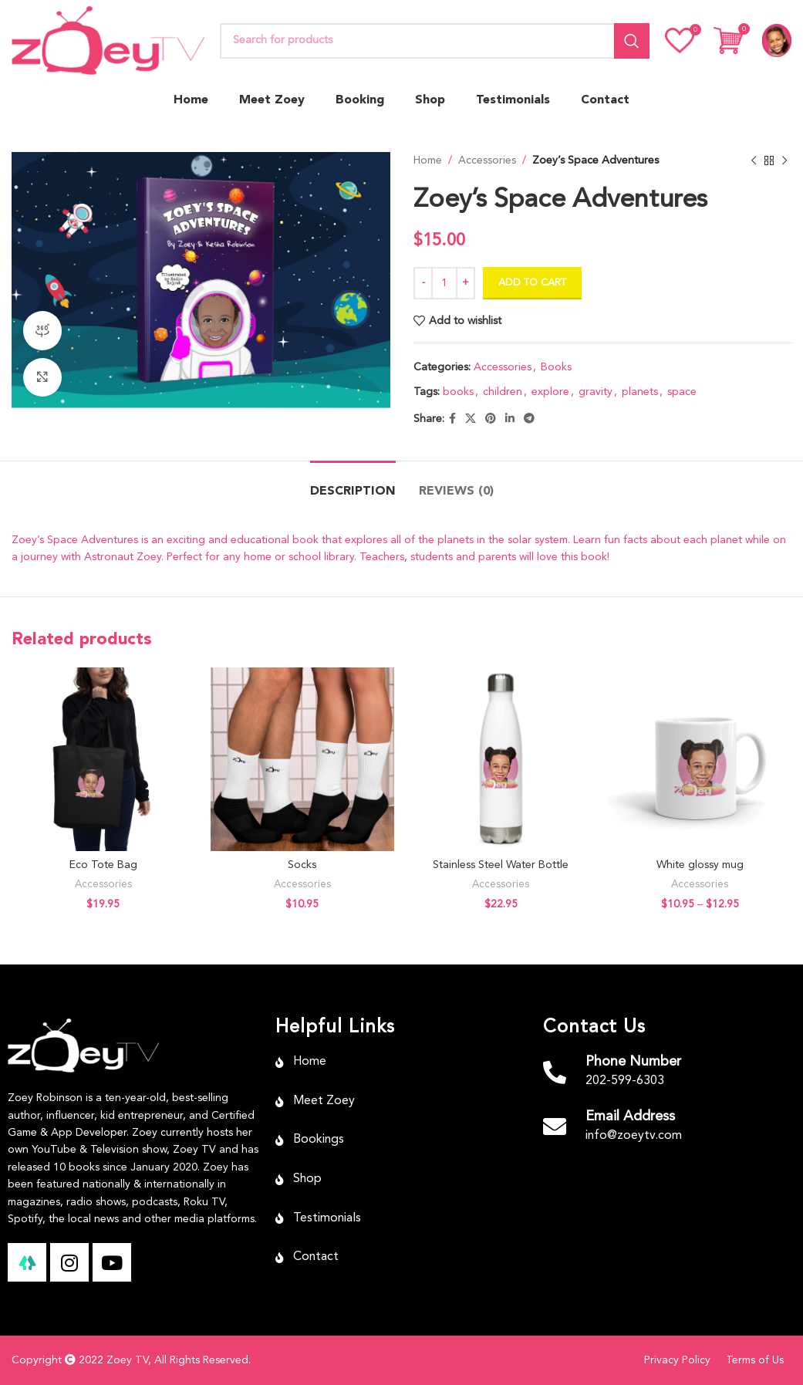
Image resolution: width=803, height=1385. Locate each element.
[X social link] (471, 419)
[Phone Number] (554, 1072)
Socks (302, 865)
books (458, 392)
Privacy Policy (677, 1360)
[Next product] (783, 160)
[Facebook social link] (452, 419)
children (502, 392)
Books (556, 367)
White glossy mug (700, 865)
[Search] (434, 41)
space (682, 392)
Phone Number (633, 1062)
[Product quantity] (444, 283)
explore (550, 392)
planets (640, 392)
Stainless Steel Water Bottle (501, 865)
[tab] (353, 484)
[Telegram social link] (529, 419)
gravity (595, 392)
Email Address (630, 1116)
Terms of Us (755, 1360)
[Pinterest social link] (491, 419)
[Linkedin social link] (510, 419)
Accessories (487, 160)
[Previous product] (753, 160)
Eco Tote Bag (103, 865)
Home (427, 160)
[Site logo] (108, 40)
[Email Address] (554, 1126)
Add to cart (532, 283)
